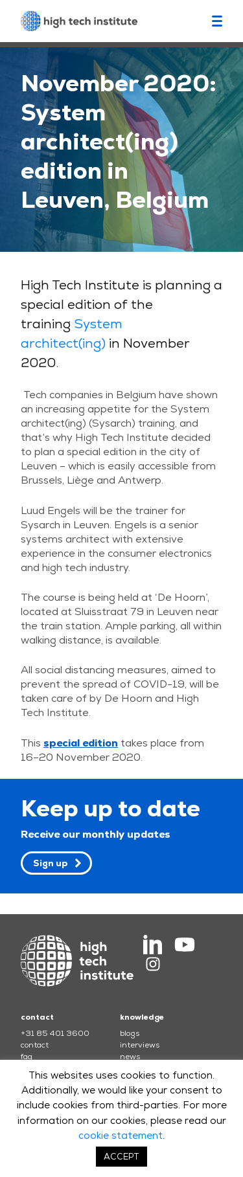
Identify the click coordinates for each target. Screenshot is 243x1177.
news (130, 1056)
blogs (129, 1033)
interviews (139, 1045)
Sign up (50, 863)
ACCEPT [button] (121, 1156)
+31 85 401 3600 (55, 1033)
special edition (80, 743)
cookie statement (120, 1135)
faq (26, 1056)
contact (35, 1045)
